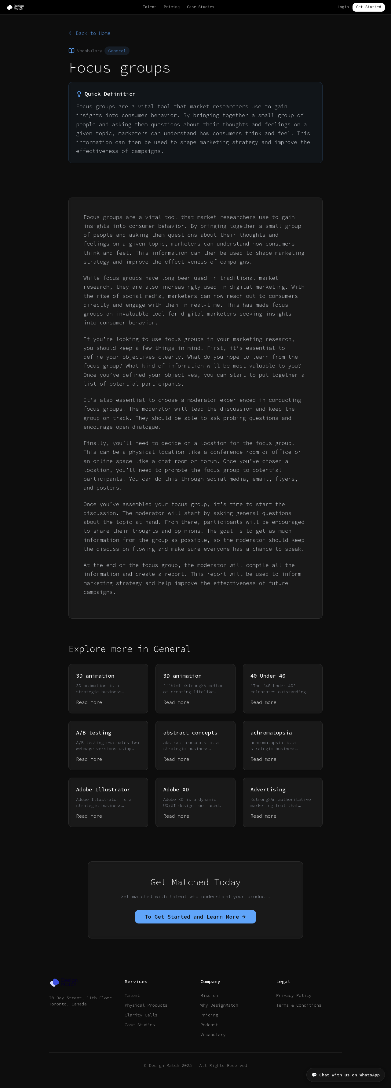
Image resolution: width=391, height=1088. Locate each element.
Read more (89, 702)
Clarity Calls (141, 1015)
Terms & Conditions (298, 1005)
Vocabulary (212, 1034)
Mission (209, 995)
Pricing (172, 7)
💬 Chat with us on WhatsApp (346, 1075)
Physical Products (146, 1005)
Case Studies (200, 7)
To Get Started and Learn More (196, 916)
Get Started (368, 7)
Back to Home (89, 33)
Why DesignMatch (219, 1005)
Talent (150, 7)
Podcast (209, 1024)
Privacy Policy (293, 995)
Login (343, 7)
